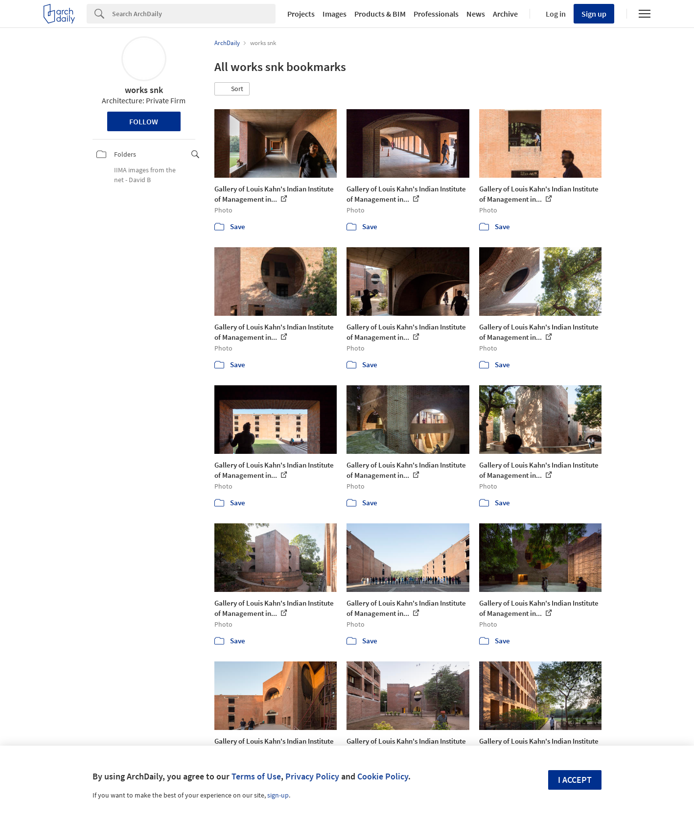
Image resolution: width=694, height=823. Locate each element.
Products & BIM (380, 14)
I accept (575, 779)
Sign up (593, 14)
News (475, 14)
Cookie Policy (382, 776)
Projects (301, 14)
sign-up (278, 795)
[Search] (194, 14)
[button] (232, 89)
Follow (143, 121)
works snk (144, 89)
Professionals (436, 14)
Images (335, 14)
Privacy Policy (312, 776)
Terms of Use (256, 776)
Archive (505, 14)
